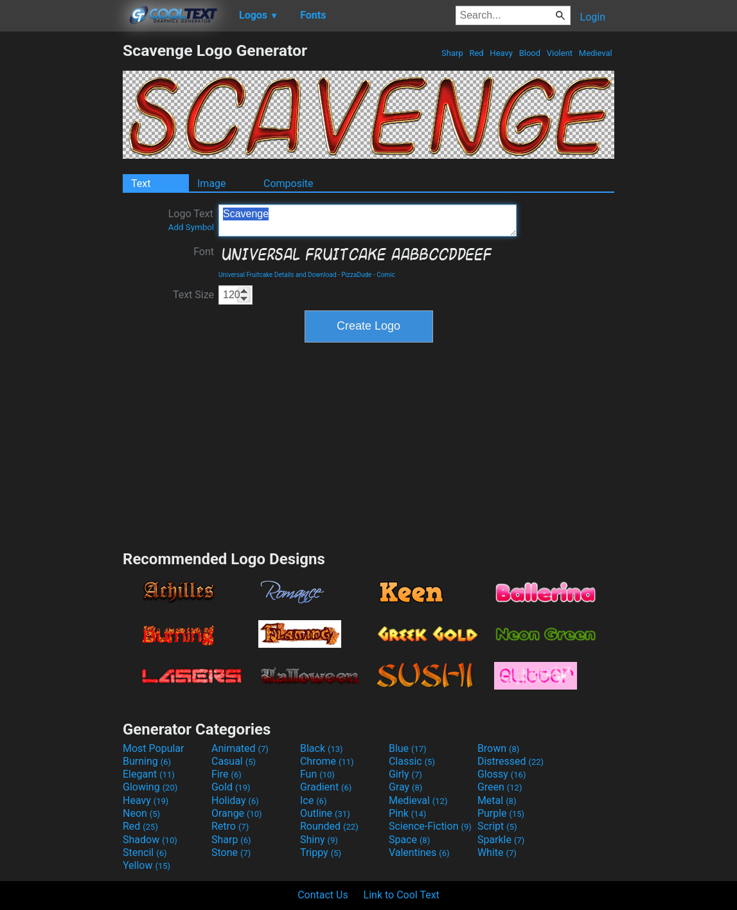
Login (592, 17)
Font (203, 251)
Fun (317, 774)
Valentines (419, 852)
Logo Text (191, 220)
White (497, 852)
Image (211, 183)
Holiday (235, 800)
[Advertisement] (61, 234)
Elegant (149, 774)
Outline (325, 813)
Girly (405, 774)
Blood (529, 53)
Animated (240, 748)
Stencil (144, 852)
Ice (313, 800)
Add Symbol (191, 227)
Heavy (501, 53)
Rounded (329, 826)
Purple (500, 813)
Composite (288, 183)
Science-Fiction (430, 826)
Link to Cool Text (402, 895)
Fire (226, 774)
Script (497, 826)
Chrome (327, 761)
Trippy (320, 852)
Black (321, 748)
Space (409, 840)
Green (499, 787)
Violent (560, 53)
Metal (497, 800)
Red (476, 53)
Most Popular (153, 748)
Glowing (150, 787)
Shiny (319, 840)
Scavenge (367, 220)
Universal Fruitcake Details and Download (277, 274)
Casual (233, 761)
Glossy (501, 774)
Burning (147, 761)
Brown (498, 748)
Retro (230, 826)
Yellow (146, 865)
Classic (412, 761)
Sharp (452, 53)
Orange (236, 813)
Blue (408, 748)
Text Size (193, 295)
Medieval (595, 53)
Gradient (325, 787)
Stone (231, 852)
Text (140, 183)
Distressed (510, 761)
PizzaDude (356, 274)
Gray (405, 787)
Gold (231, 787)
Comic (386, 274)
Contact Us (322, 895)
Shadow (150, 840)
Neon (141, 813)
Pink (408, 813)
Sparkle (500, 840)
